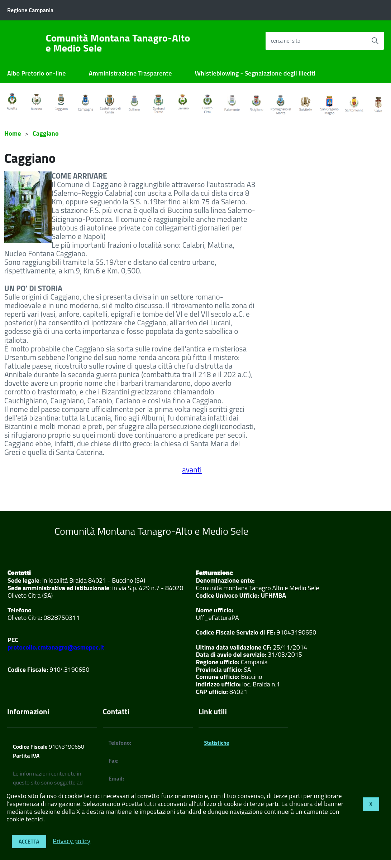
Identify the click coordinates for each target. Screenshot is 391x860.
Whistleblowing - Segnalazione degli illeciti (255, 73)
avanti (192, 469)
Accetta (29, 841)
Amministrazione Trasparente (130, 73)
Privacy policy (71, 840)
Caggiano (46, 133)
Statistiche (216, 743)
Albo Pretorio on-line (36, 73)
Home (12, 133)
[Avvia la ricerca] (375, 41)
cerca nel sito (285, 41)
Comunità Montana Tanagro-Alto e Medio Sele (118, 43)
